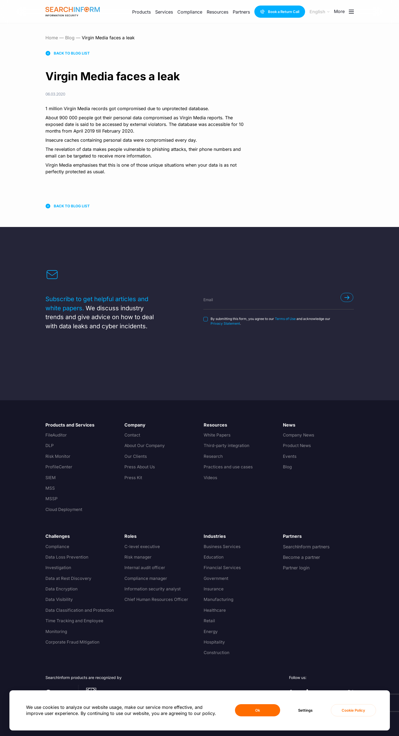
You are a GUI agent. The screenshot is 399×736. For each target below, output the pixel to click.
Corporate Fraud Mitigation (73, 642)
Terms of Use (285, 319)
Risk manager (138, 557)
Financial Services (222, 567)
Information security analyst (153, 589)
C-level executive (142, 546)
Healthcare (215, 610)
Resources (217, 12)
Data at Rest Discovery (69, 578)
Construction (217, 652)
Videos (211, 478)
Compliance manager (146, 578)
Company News (299, 435)
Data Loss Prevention (67, 557)
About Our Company (145, 445)
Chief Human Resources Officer (157, 599)
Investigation (58, 567)
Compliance (189, 12)
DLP (49, 445)
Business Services (222, 546)
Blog (70, 37)
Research (213, 456)
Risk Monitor (58, 456)
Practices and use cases (229, 467)
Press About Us (140, 467)
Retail (209, 621)
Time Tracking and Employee (75, 621)
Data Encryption (62, 589)
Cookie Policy (353, 710)
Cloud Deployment (65, 509)
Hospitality (215, 642)
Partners (241, 12)
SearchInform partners (306, 546)
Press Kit (133, 478)
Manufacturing (219, 599)
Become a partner (301, 557)
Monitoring (56, 631)
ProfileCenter (59, 467)
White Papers (217, 435)
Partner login (296, 567)
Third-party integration (227, 445)
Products (141, 12)
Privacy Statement (225, 323)
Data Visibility (59, 599)
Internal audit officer (145, 567)
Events (290, 456)
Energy (211, 631)
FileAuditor (56, 435)
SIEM (50, 478)
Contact (132, 435)
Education (214, 557)
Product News (297, 445)
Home (51, 37)
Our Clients (135, 456)
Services (164, 12)
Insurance (214, 589)
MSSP (51, 499)
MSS (50, 488)
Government (216, 578)
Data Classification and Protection (80, 610)
